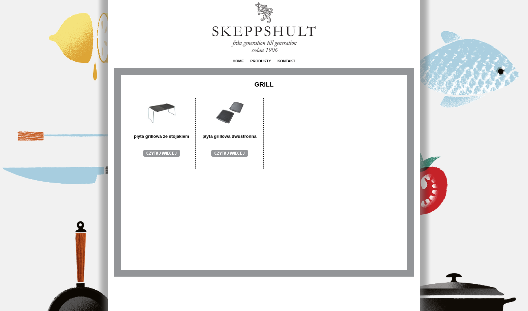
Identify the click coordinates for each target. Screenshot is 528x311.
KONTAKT (286, 61)
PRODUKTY (260, 61)
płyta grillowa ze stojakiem (161, 136)
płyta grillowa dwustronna (229, 136)
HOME (238, 61)
